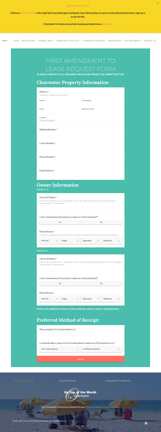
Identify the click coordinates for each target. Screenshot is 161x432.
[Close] (157, 3)
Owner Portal (23, 380)
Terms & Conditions (110, 407)
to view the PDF (28, 13)
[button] (155, 41)
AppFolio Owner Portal (78, 5)
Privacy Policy (93, 407)
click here (107, 24)
